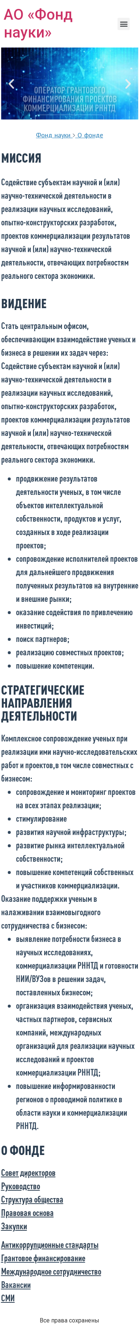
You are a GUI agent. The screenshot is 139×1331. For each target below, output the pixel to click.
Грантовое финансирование (43, 1258)
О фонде (90, 135)
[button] (124, 24)
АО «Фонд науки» (38, 23)
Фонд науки (53, 135)
